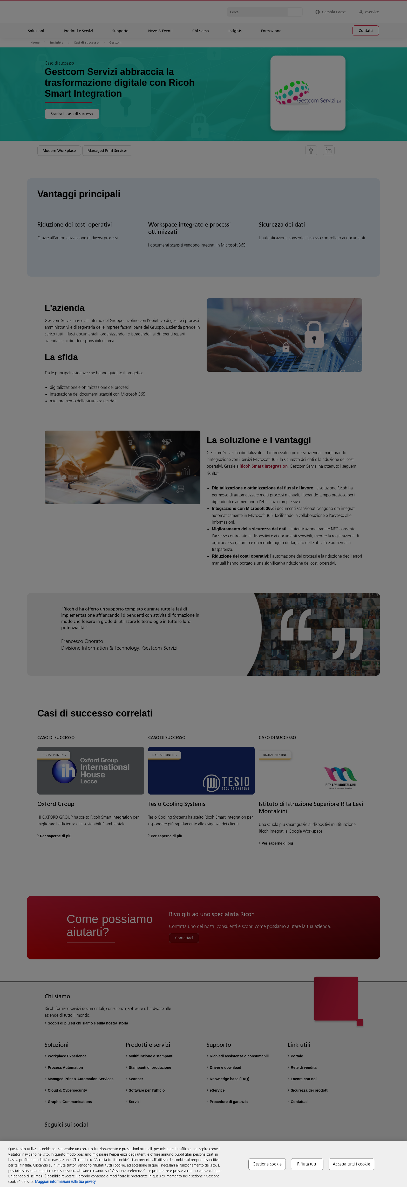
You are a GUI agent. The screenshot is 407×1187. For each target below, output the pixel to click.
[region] (203, 1164)
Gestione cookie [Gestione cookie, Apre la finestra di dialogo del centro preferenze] (267, 1164)
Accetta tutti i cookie (351, 1164)
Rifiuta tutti (307, 1164)
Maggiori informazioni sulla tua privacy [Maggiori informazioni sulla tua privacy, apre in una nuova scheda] (65, 1181)
